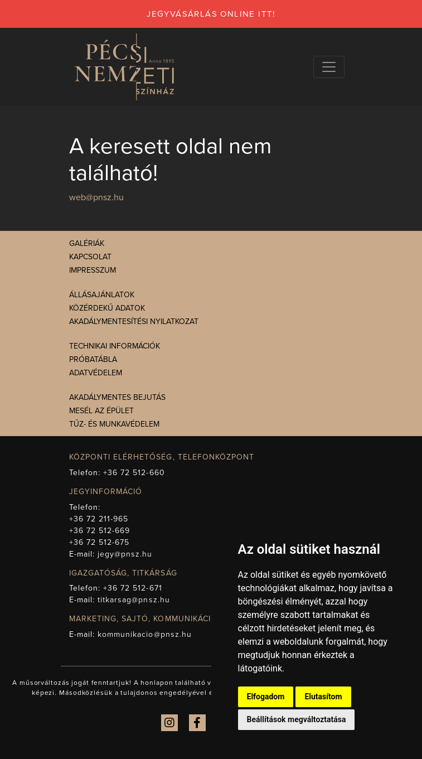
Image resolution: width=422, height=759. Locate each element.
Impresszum (92, 270)
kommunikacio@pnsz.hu (145, 634)
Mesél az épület (101, 410)
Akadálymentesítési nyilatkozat (133, 321)
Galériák (86, 243)
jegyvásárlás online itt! (211, 14)
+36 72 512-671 (132, 588)
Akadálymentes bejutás (117, 397)
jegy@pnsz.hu (125, 554)
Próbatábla (93, 359)
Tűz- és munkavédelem (114, 424)
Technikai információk (114, 346)
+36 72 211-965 (99, 519)
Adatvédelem (95, 373)
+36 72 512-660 (134, 472)
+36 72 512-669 (99, 530)
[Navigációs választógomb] (329, 67)
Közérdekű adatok (107, 308)
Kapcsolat (90, 257)
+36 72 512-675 (99, 542)
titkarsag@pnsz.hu (134, 600)
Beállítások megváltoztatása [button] (296, 719)
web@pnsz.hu (96, 197)
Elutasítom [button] (323, 696)
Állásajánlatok (101, 294)
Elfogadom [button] (266, 696)
